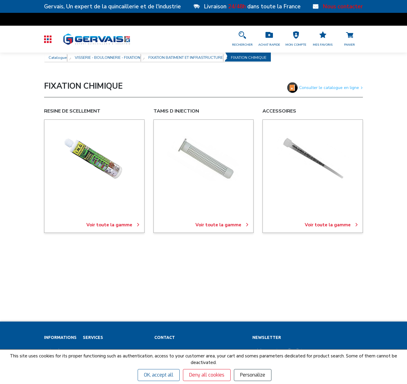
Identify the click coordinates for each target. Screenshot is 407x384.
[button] (295, 39)
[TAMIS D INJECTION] (203, 158)
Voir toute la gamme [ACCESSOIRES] (331, 225)
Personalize (252, 375)
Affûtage (91, 333)
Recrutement (56, 302)
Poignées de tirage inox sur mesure (115, 344)
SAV (86, 281)
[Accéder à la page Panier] (349, 39)
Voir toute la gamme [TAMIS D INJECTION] (222, 225)
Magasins (53, 292)
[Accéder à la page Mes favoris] (322, 39)
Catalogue (58, 57)
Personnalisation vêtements (109, 313)
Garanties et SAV (59, 323)
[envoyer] (342, 300)
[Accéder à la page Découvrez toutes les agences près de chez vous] (200, 321)
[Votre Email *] (286, 300)
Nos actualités (57, 313)
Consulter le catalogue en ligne (325, 87)
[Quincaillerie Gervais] (96, 39)
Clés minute (94, 292)
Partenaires (54, 281)
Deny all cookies (206, 375)
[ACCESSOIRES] (313, 158)
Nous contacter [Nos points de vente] (343, 6)
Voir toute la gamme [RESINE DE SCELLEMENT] (113, 225)
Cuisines (91, 323)
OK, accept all (158, 375)
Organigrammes (97, 302)
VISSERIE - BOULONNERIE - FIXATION (107, 57)
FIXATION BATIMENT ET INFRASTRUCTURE (185, 57)
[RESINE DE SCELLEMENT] (94, 158)
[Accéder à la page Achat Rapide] (269, 39)
